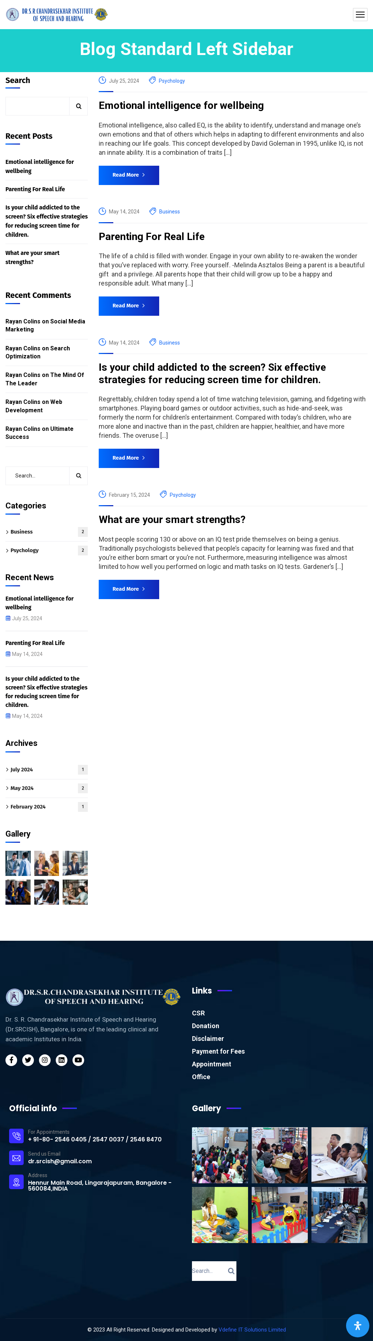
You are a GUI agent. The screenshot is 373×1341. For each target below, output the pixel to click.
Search (17, 80)
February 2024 (49, 807)
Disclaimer (208, 1038)
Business (169, 212)
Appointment (211, 1064)
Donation (205, 1026)
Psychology (172, 81)
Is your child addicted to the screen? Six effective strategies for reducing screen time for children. (212, 373)
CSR (198, 1013)
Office (201, 1077)
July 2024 (49, 770)
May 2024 (49, 788)
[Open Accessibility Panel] (357, 1325)
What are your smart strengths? (172, 520)
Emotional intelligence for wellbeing (181, 105)
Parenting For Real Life (152, 237)
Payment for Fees (218, 1051)
